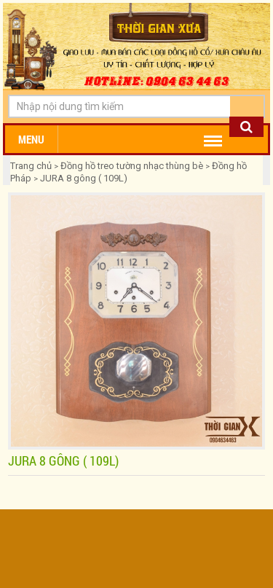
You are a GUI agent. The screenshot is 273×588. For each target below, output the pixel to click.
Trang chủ (32, 165)
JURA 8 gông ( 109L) (83, 178)
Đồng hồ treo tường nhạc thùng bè (131, 165)
